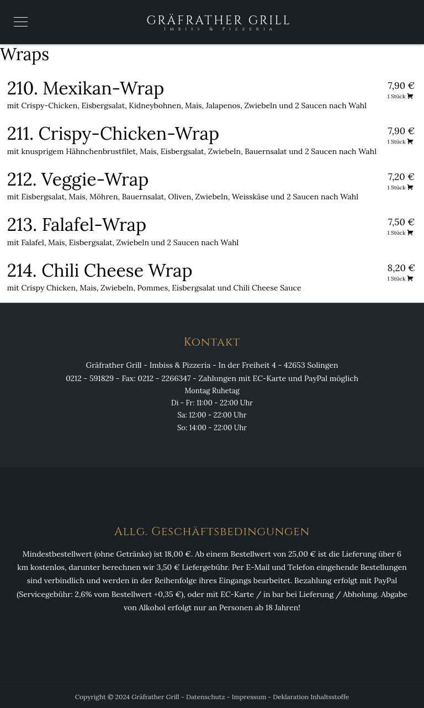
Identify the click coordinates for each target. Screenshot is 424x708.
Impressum (249, 697)
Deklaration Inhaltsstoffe (311, 697)
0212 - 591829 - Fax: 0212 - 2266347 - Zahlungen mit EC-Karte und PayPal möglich (212, 378)
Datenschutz (205, 697)
